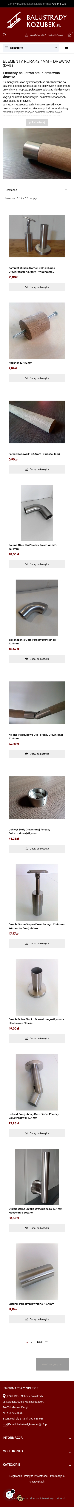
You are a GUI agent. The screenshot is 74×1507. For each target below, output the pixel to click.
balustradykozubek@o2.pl (32, 1424)
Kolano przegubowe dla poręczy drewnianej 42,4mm (36, 737)
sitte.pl (60, 1498)
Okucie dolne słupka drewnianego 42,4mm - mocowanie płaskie (36, 1021)
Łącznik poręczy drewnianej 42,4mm (31, 1304)
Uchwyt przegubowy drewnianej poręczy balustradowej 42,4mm (34, 1116)
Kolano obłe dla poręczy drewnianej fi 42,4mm (33, 547)
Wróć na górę (53, 1364)
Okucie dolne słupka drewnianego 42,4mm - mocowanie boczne (36, 1211)
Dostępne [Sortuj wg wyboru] (37, 190)
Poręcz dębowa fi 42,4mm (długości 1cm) (34, 454)
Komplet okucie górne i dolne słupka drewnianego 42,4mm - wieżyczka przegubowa (32, 270)
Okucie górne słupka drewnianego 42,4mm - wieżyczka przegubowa (36, 926)
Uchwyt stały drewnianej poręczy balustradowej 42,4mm (29, 832)
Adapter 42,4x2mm (20, 363)
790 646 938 (59, 3)
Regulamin (15, 1475)
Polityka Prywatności (36, 1475)
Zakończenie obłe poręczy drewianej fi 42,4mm (33, 642)
